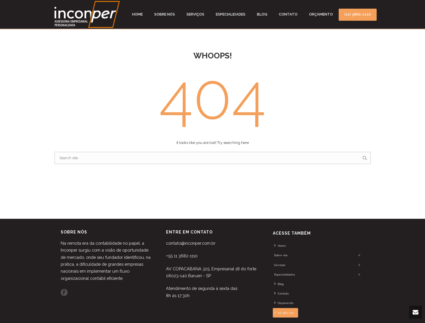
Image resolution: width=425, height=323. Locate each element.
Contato (288, 14)
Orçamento (321, 14)
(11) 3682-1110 (357, 14)
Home (137, 14)
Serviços (195, 14)
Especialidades (230, 14)
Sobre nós (164, 14)
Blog (262, 14)
